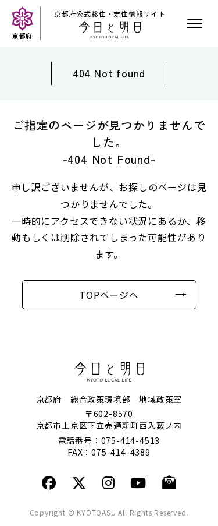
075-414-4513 (130, 440)
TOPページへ (109, 295)
